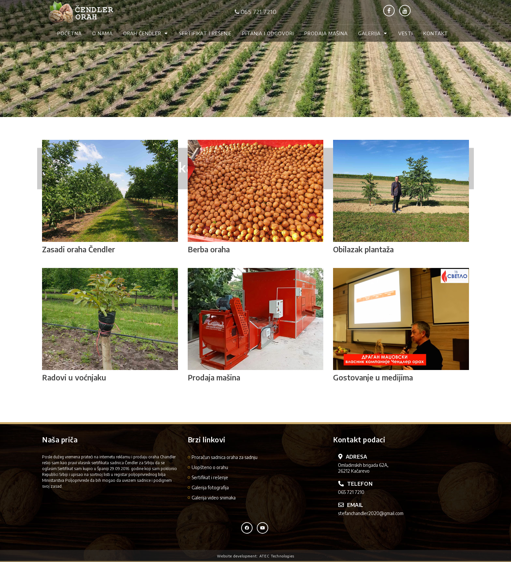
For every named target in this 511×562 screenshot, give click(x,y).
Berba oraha (209, 249)
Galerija (373, 33)
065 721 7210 (255, 11)
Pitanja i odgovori (268, 33)
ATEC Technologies (276, 556)
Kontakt (435, 33)
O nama (102, 33)
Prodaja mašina (326, 33)
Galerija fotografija (210, 487)
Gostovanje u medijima (373, 377)
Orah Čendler (145, 33)
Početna (69, 33)
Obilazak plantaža (363, 249)
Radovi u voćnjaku (74, 377)
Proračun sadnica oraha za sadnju (224, 457)
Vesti (405, 33)
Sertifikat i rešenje (205, 33)
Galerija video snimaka (214, 497)
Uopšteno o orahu (210, 467)
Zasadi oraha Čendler (78, 249)
